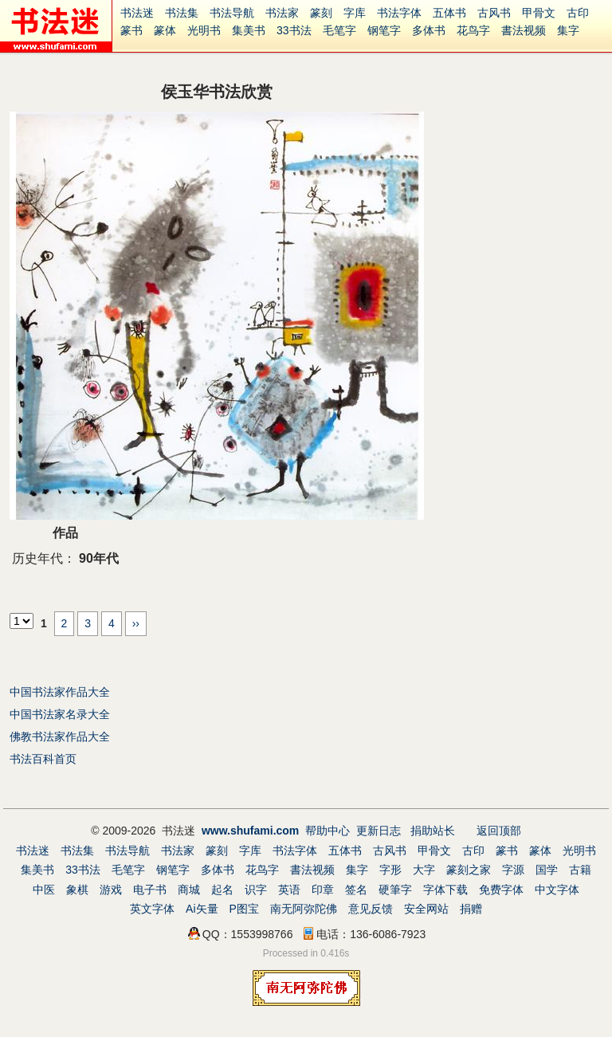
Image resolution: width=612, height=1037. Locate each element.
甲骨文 (538, 12)
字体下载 (445, 889)
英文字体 (152, 908)
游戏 (111, 889)
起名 (222, 889)
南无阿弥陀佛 (303, 908)
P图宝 (244, 908)
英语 (289, 889)
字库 (354, 12)
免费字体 (501, 889)
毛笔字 (339, 30)
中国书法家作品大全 (60, 691)
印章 (323, 889)
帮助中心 (327, 830)
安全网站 (426, 908)
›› (135, 623)
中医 (44, 889)
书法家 (282, 12)
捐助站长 (432, 830)
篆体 (165, 30)
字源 (513, 869)
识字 (256, 889)
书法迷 (137, 12)
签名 (356, 889)
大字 (424, 869)
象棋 (77, 889)
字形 (390, 869)
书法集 (181, 12)
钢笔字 (384, 30)
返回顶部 (499, 830)
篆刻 (321, 12)
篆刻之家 (468, 869)
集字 (568, 30)
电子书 (150, 889)
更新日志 (378, 830)
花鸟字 (473, 30)
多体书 (428, 30)
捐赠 (471, 908)
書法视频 (523, 30)
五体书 (449, 12)
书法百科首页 (43, 758)
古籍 (580, 869)
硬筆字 (395, 889)
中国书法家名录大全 (60, 714)
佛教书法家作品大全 (60, 736)
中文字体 (557, 889)
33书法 (294, 30)
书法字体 (399, 12)
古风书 (494, 12)
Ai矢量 (202, 908)
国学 (547, 869)
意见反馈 (370, 908)
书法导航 (232, 12)
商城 (189, 889)
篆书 (131, 30)
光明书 (204, 30)
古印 (578, 12)
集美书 (248, 30)
